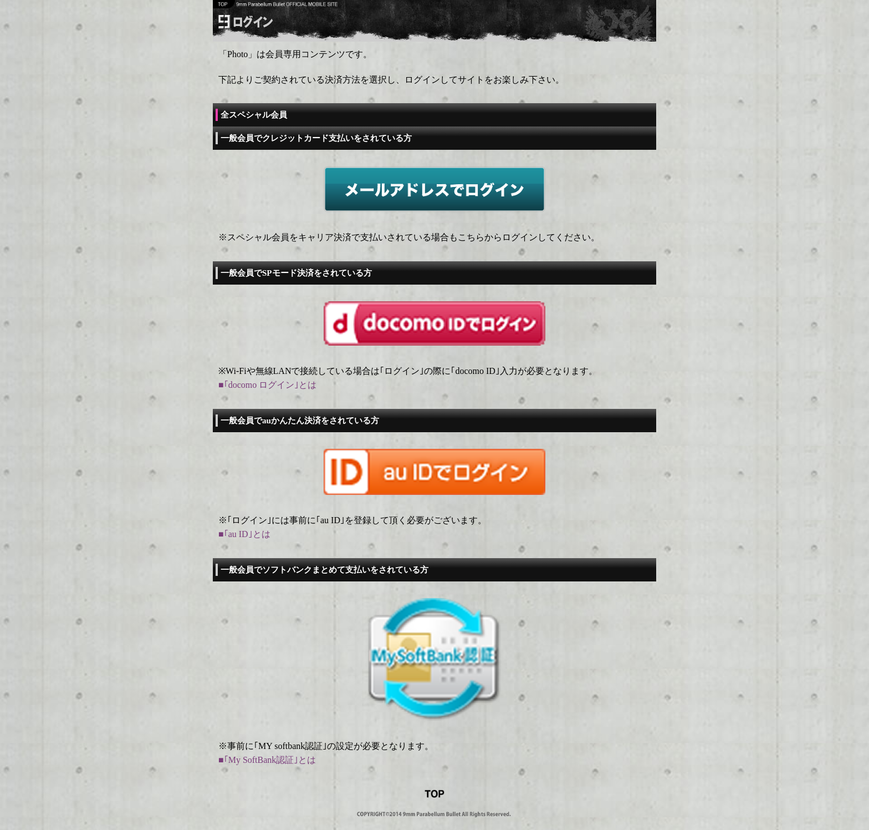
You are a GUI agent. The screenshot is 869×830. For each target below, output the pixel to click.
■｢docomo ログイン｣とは (267, 384)
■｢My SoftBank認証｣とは (267, 760)
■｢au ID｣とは (244, 534)
